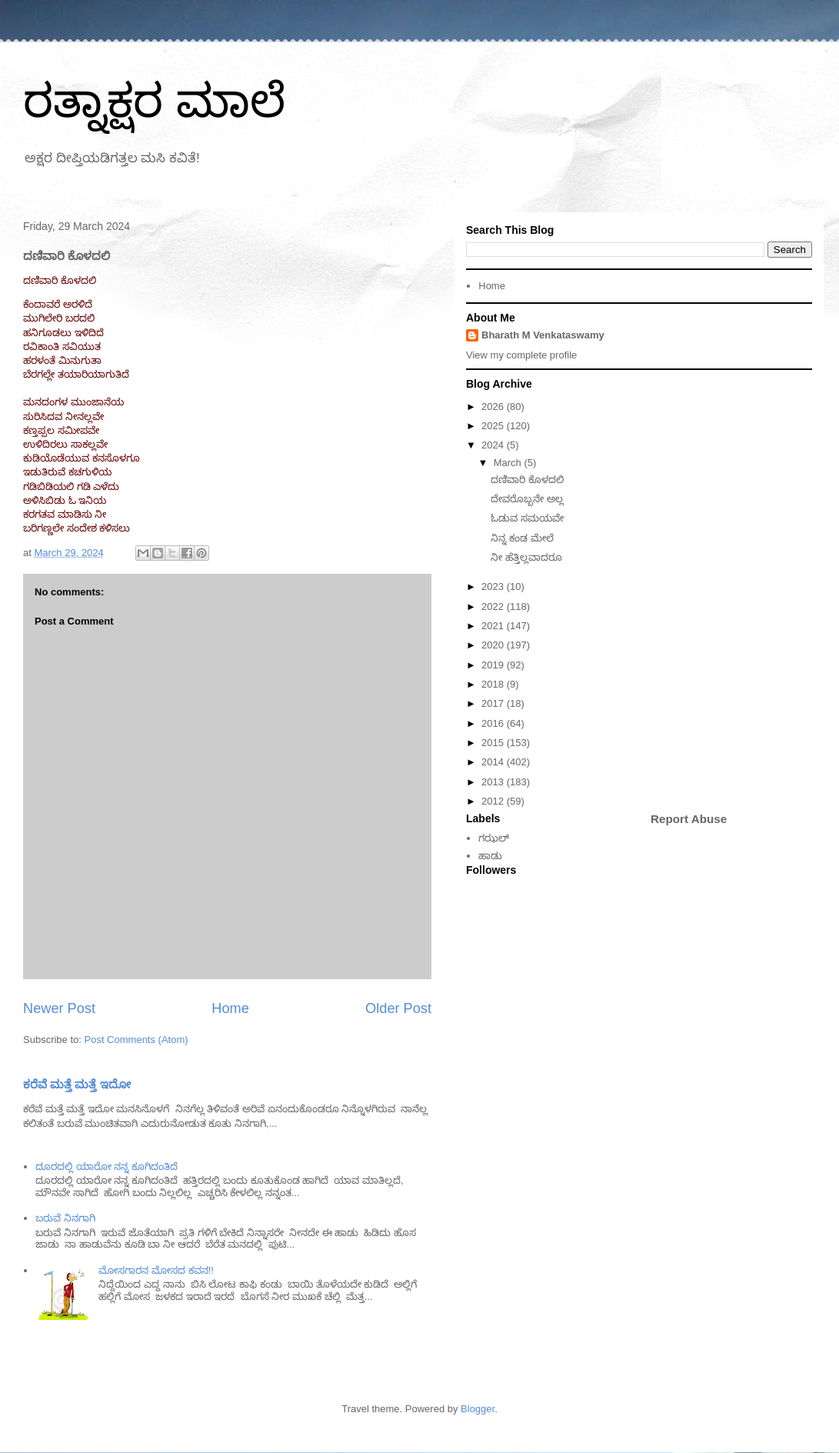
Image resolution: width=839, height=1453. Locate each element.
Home (230, 1008)
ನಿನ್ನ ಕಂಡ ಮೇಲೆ (522, 538)
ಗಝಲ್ (493, 838)
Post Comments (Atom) (136, 1039)
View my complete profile (521, 355)
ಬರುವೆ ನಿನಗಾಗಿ (65, 1218)
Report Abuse (689, 818)
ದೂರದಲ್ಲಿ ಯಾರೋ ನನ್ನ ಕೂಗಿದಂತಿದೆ (106, 1166)
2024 (494, 445)
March (509, 462)
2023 (494, 586)
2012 (494, 801)
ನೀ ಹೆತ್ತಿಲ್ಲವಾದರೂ (526, 557)
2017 (494, 703)
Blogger (477, 1409)
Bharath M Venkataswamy (542, 335)
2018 (494, 684)
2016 (494, 723)
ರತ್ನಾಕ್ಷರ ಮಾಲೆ (154, 101)
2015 (494, 742)
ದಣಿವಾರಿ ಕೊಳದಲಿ (527, 479)
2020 (494, 645)
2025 (494, 426)
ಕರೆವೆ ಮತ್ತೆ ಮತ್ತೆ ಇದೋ (77, 1084)
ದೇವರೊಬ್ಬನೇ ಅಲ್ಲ (527, 499)
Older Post (398, 1008)
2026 (494, 406)
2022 (494, 606)
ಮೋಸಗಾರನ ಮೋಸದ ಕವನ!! (155, 1270)
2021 (494, 626)
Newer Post (59, 1008)
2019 (494, 665)
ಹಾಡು (490, 855)
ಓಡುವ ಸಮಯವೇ (527, 518)
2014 (494, 762)
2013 (494, 782)
